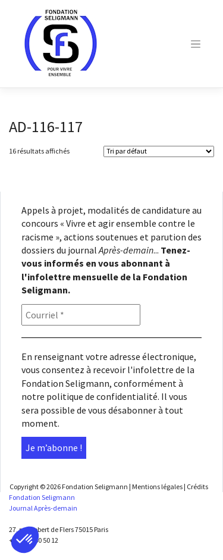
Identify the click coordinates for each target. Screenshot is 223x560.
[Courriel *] (80, 315)
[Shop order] (158, 151)
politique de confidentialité (102, 396)
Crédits (197, 486)
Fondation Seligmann (95, 486)
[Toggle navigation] (195, 44)
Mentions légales (157, 486)
